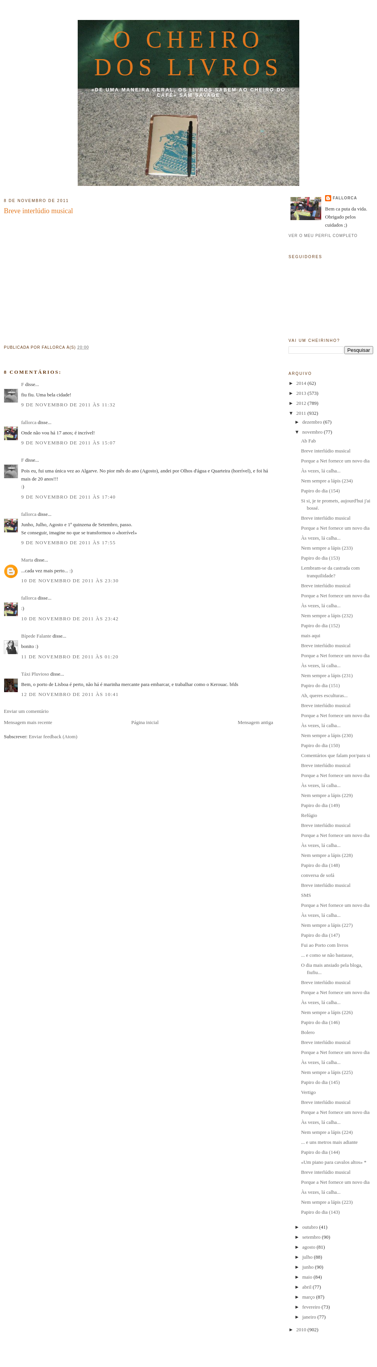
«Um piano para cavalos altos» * (333, 1162)
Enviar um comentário (26, 711)
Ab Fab (308, 441)
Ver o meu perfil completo (323, 236)
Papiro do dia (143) (320, 1212)
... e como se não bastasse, (327, 955)
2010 (301, 1329)
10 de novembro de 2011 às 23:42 (70, 618)
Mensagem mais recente (28, 722)
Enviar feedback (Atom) (53, 736)
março (309, 1297)
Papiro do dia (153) (320, 558)
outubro (310, 1227)
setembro (312, 1237)
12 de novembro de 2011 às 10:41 (70, 694)
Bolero (307, 1032)
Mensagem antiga (255, 722)
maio (308, 1277)
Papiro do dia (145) (320, 1082)
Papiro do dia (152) (320, 625)
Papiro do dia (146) (320, 1022)
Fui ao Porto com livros (324, 945)
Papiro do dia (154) (320, 491)
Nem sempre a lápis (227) (326, 925)
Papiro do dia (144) (320, 1152)
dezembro (313, 422)
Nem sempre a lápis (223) (326, 1202)
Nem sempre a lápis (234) (326, 481)
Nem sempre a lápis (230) (326, 735)
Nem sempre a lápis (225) (326, 1072)
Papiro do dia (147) (320, 935)
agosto (309, 1247)
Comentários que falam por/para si (335, 755)
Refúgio (309, 815)
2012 (301, 403)
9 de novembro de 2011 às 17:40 (68, 497)
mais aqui (310, 635)
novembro (313, 432)
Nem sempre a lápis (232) (326, 615)
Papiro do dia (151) (320, 685)
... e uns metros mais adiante (329, 1142)
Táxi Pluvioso (35, 674)
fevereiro (312, 1307)
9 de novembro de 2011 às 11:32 (68, 405)
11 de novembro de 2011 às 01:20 (69, 656)
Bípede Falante (36, 636)
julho (308, 1257)
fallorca (29, 422)
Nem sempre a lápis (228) (326, 855)
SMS (306, 895)
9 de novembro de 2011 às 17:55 (68, 542)
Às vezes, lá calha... (320, 471)
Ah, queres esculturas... (324, 695)
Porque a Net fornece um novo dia (335, 461)
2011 (301, 413)
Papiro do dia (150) (320, 745)
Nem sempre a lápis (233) (326, 548)
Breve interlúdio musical (38, 211)
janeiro (309, 1317)
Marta (27, 560)
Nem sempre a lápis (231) (326, 675)
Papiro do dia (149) (320, 805)
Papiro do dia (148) (320, 865)
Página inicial (144, 722)
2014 (301, 383)
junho (308, 1267)
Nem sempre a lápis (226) (326, 1012)
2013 (301, 393)
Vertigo (308, 1092)
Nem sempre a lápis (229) (326, 795)
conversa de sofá (317, 875)
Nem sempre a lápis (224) (326, 1132)
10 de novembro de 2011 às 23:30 (70, 580)
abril (307, 1287)
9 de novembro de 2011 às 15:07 (68, 443)
